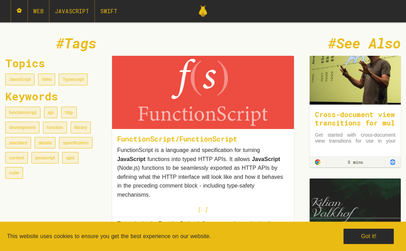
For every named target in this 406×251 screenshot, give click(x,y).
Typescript (73, 79)
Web (38, 11)
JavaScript (72, 11)
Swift (108, 11)
